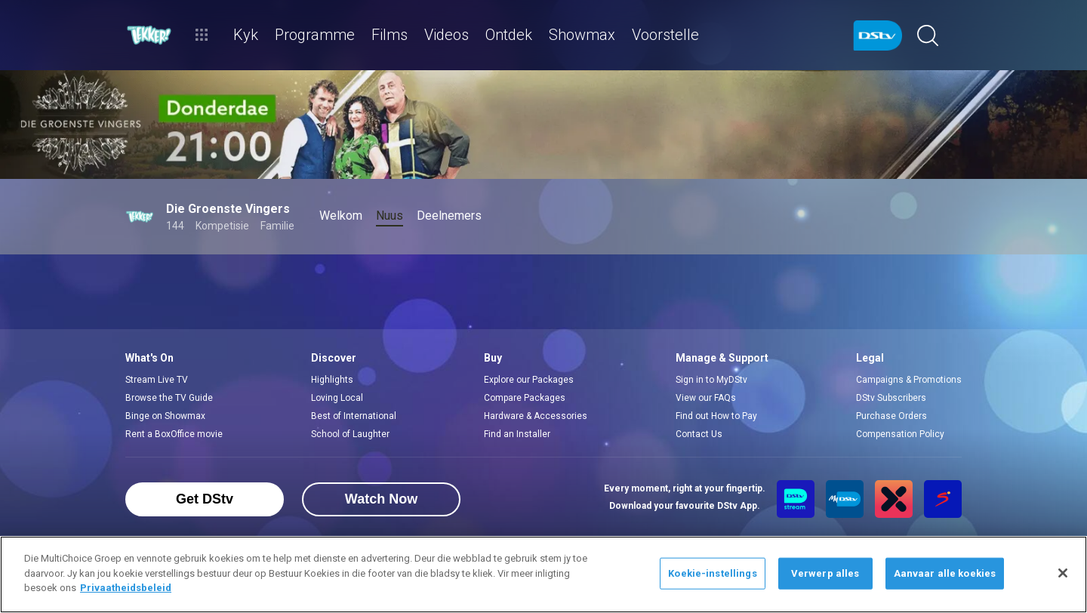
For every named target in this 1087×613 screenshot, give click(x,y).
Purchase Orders (891, 416)
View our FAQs (706, 398)
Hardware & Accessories (535, 416)
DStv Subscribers (891, 398)
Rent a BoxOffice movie (174, 434)
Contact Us (699, 434)
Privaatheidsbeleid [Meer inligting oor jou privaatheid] (125, 587)
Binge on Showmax (165, 416)
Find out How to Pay (716, 416)
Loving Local (337, 398)
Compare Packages (524, 398)
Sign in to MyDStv (711, 379)
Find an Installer (517, 434)
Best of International (353, 416)
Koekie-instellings (712, 573)
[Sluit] (1062, 573)
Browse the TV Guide (169, 398)
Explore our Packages (529, 379)
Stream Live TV (156, 379)
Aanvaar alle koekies (945, 573)
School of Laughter (350, 434)
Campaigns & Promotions (909, 379)
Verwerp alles (825, 573)
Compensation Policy (900, 434)
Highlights (332, 379)
